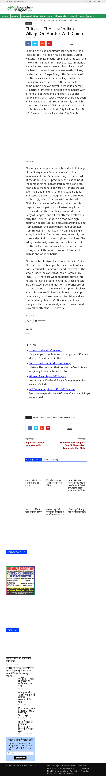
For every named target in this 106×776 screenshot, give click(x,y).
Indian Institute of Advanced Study (50, 363)
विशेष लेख (28, 23)
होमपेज (6, 16)
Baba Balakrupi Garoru (66, 768)
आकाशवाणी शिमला (30, 16)
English (6, 20)
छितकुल (55, 418)
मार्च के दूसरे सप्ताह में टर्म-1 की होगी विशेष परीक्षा (52, 389)
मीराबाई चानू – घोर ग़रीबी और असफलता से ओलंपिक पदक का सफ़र (55, 512)
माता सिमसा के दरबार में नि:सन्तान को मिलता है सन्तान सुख (26, 726)
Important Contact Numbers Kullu (35, 444)
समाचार (15, 16)
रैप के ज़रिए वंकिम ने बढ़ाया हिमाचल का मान (33, 510)
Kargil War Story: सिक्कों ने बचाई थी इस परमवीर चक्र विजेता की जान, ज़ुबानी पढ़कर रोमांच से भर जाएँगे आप (77, 485)
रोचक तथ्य (17, 20)
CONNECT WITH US (16, 552)
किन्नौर (48, 418)
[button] (102, 18)
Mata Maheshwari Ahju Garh (57, 771)
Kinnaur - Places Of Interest (45, 350)
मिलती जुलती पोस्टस (33, 459)
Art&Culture (51, 768)
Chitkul (35, 418)
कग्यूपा (42, 418)
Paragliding (74, 771)
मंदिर (74, 418)
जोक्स (90, 16)
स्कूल (57, 765)
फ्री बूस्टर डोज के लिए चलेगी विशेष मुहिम (47, 376)
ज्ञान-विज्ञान (50, 765)
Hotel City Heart (83, 768)
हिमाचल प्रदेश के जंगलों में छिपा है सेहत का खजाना (34, 483)
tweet (71, 44)
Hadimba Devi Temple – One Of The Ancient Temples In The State (72, 445)
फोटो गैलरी (70, 774)
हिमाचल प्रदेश (61, 16)
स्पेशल (83, 16)
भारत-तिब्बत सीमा (65, 418)
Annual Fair (85, 771)
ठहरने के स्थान (82, 765)
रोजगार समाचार (46, 16)
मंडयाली (74, 16)
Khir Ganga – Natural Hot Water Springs (26, 711)
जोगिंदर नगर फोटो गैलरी (68, 765)
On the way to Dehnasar (56, 774)
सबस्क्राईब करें (20, 758)
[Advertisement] (56, 408)
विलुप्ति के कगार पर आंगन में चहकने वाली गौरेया (54, 483)
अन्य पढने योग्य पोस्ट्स (51, 459)
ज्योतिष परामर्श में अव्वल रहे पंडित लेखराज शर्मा (26, 682)
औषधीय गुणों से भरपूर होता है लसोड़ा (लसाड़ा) (77, 510)
